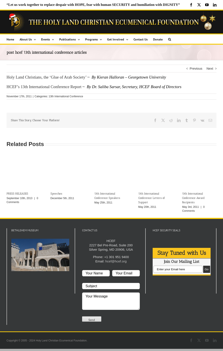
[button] (169, 39)
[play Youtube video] (40, 255)
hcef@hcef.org (116, 261)
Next (209, 68)
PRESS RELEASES (17, 193)
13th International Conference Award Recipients (193, 198)
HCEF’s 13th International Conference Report (44, 86)
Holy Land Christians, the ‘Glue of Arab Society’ (46, 77)
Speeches (56, 193)
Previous (196, 68)
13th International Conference (66, 96)
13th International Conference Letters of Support (151, 198)
